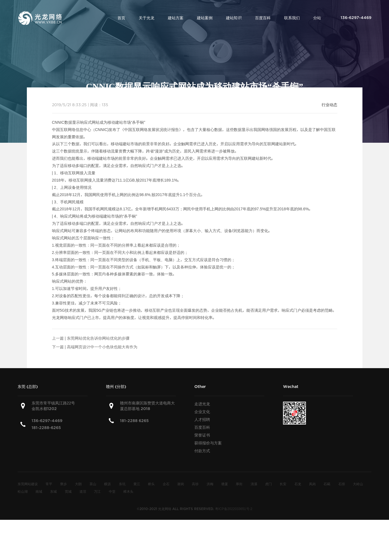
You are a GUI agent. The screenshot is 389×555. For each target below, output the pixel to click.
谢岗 (180, 483)
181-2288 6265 (134, 421)
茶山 (92, 483)
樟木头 (128, 491)
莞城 (68, 491)
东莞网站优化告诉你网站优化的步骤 (98, 338)
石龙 (297, 483)
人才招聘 (202, 419)
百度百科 (263, 18)
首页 (121, 18)
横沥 (107, 483)
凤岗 (312, 483)
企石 (166, 483)
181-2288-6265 (46, 428)
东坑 (122, 483)
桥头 (151, 483)
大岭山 (358, 483)
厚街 (239, 483)
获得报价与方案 (208, 443)
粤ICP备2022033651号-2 (233, 508)
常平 (49, 483)
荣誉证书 (202, 435)
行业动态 (329, 105)
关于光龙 (146, 18)
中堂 (112, 491)
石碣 (327, 483)
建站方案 (175, 18)
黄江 (136, 483)
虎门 (268, 483)
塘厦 (224, 483)
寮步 (63, 483)
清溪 (254, 483)
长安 (283, 483)
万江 (97, 491)
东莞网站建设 (28, 483)
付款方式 (202, 451)
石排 (341, 483)
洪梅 (210, 483)
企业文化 (202, 412)
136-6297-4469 (47, 421)
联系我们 (292, 18)
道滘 (82, 491)
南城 (39, 491)
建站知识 (234, 18)
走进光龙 (202, 404)
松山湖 (23, 491)
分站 (317, 18)
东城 (53, 491)
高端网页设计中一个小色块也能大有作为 (102, 347)
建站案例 (205, 18)
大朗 (78, 483)
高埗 (195, 483)
